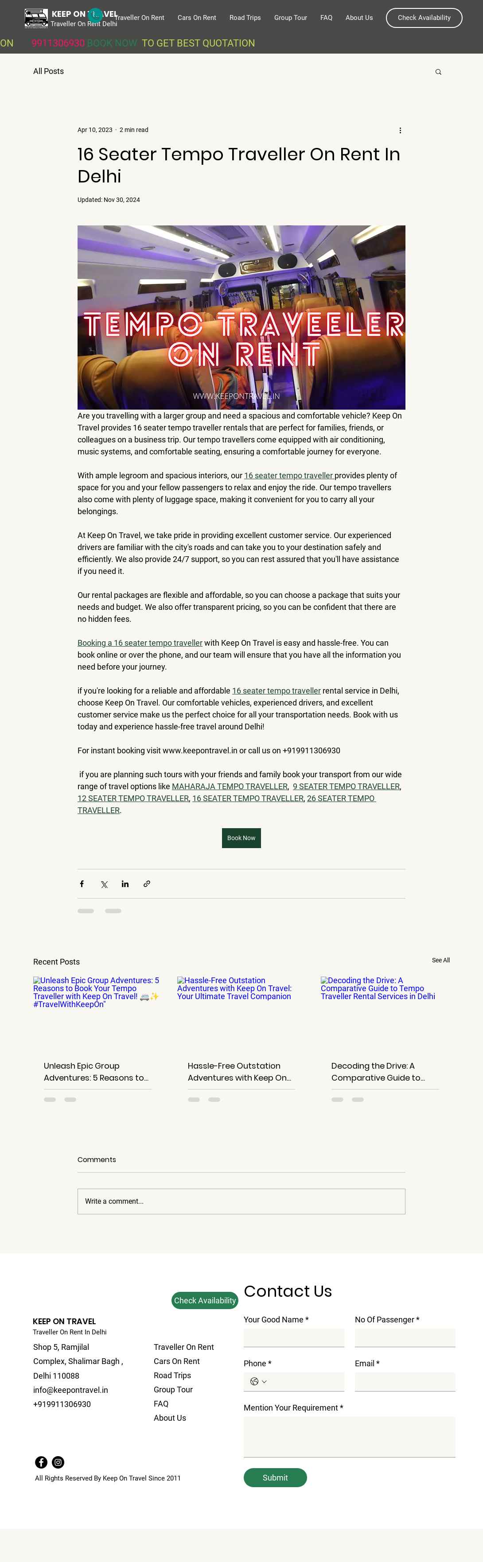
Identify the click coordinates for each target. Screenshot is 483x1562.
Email (367, 1363)
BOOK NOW (114, 43)
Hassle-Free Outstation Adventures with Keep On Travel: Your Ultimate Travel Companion (237, 1072)
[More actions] (400, 129)
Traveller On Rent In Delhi (70, 1332)
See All (441, 960)
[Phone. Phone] (303, 1381)
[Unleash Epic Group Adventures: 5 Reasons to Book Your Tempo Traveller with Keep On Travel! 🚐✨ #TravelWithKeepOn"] (97, 1013)
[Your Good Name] (291, 1338)
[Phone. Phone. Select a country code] (258, 1381)
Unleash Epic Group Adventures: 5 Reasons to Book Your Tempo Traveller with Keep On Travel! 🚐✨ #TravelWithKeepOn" (96, 1072)
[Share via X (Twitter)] (103, 884)
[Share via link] (147, 884)
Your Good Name (276, 1319)
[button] (424, 18)
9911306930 (59, 43)
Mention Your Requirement (293, 1407)
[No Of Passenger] (402, 1338)
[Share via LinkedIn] (125, 884)
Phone (258, 1363)
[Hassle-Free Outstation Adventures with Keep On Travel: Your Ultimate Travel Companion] (241, 1013)
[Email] (402, 1381)
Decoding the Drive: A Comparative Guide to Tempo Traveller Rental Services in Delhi (377, 1072)
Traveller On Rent (184, 1347)
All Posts (48, 71)
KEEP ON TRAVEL (64, 1321)
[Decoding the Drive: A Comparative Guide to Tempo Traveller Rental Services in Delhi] (385, 1013)
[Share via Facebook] (82, 884)
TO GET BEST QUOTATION (198, 43)
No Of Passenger (387, 1319)
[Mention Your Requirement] (350, 1436)
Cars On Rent (177, 1361)
